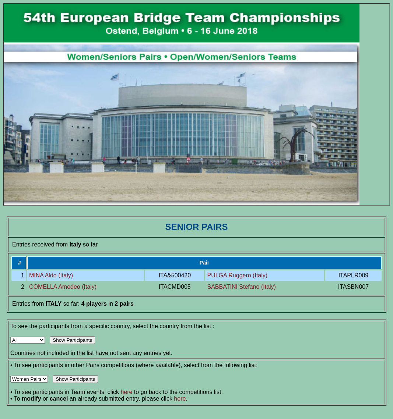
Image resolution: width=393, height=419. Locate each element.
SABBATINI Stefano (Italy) (241, 287)
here (126, 392)
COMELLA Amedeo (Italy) (63, 287)
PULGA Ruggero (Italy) (237, 275)
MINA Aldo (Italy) (51, 275)
